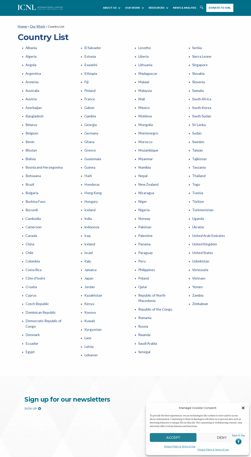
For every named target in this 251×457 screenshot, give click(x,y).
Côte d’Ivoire (34, 250)
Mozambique (147, 137)
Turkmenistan (201, 189)
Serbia (196, 46)
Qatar (142, 257)
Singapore (199, 61)
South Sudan (200, 106)
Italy (87, 235)
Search (202, 9)
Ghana (88, 129)
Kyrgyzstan (92, 295)
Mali (141, 91)
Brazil (29, 167)
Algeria (30, 54)
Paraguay (144, 227)
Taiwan (197, 137)
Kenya (88, 272)
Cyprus (30, 265)
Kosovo (89, 280)
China (29, 219)
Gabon (89, 99)
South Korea (200, 99)
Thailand (198, 159)
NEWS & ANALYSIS (184, 7)
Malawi (143, 76)
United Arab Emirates (206, 212)
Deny (221, 437)
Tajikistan (198, 144)
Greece (89, 137)
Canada (30, 212)
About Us (111, 7)
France (89, 91)
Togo (195, 167)
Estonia (89, 54)
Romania (144, 284)
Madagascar (146, 69)
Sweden (197, 129)
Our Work (134, 7)
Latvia (88, 310)
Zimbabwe (199, 272)
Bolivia (30, 144)
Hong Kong (92, 174)
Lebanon (90, 317)
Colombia (32, 235)
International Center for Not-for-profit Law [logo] (39, 435)
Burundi (30, 189)
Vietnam (198, 250)
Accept (173, 437)
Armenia (31, 76)
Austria (30, 91)
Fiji (86, 76)
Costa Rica (32, 242)
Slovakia (198, 69)
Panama (143, 219)
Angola (30, 61)
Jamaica (89, 242)
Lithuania (144, 61)
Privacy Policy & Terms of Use (180, 446)
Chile (28, 227)
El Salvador (91, 46)
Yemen (196, 257)
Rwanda (143, 299)
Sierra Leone (200, 54)
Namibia (144, 152)
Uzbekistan (200, 235)
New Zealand (147, 167)
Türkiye (197, 182)
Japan (88, 250)
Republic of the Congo (153, 277)
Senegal (143, 314)
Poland (143, 250)
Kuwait (89, 287)
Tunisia (197, 174)
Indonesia (90, 205)
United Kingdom (203, 219)
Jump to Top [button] (238, 439)
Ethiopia (89, 69)
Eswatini (90, 61)
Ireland (89, 219)
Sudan (196, 121)
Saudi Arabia (146, 307)
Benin (29, 129)
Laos (87, 302)
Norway (143, 197)
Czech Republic (35, 272)
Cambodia (32, 197)
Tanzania (198, 152)
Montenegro (146, 121)
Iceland (89, 189)
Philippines (145, 242)
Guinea (89, 152)
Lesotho (143, 46)
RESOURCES (158, 7)
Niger (142, 182)
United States (201, 227)
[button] (243, 408)
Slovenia (197, 76)
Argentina (32, 69)
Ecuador (31, 307)
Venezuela (199, 242)
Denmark (31, 299)
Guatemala (91, 144)
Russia (142, 292)
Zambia (197, 265)
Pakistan (144, 205)
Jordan (89, 257)
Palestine (144, 212)
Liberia (143, 54)
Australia (31, 84)
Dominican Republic (39, 280)
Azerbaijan (32, 99)
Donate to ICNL (220, 7)
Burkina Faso (34, 182)
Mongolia (144, 114)
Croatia (30, 257)
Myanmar (144, 144)
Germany (90, 121)
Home (22, 26)
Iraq (87, 212)
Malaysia (144, 84)
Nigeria (143, 189)
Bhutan (30, 137)
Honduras (91, 167)
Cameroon (32, 205)
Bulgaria (31, 174)
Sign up (33, 370)
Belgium (31, 121)
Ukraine (197, 205)
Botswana (32, 159)
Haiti (87, 159)
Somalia (197, 84)
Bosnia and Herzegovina (41, 152)
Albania (30, 46)
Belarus (30, 114)
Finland (89, 84)
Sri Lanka (198, 114)
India (87, 197)
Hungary (90, 182)
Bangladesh (33, 106)
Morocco (144, 129)
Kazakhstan (92, 265)
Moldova (144, 106)
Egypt (29, 314)
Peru (141, 235)
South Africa (200, 91)
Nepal (142, 159)
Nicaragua (145, 174)
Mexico (143, 99)
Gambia (89, 106)
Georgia (89, 114)
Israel (88, 227)
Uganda (197, 197)
